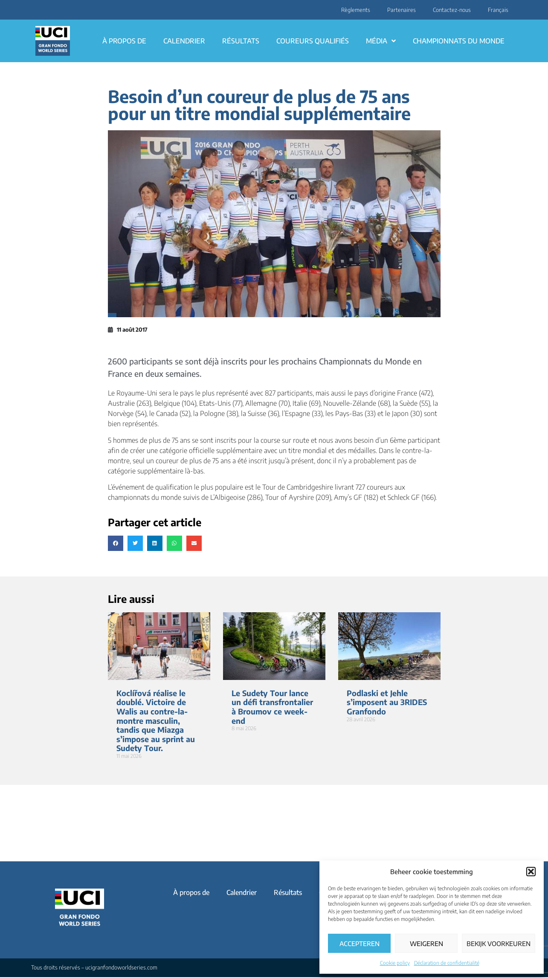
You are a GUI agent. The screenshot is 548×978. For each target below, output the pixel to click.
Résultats (240, 41)
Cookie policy (395, 963)
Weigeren (426, 943)
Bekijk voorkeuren (499, 943)
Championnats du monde (459, 41)
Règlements (355, 9)
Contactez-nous (452, 9)
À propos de (124, 41)
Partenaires (401, 9)
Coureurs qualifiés (312, 41)
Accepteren (359, 943)
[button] (531, 871)
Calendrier (184, 41)
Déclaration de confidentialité (446, 963)
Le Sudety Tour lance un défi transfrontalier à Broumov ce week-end (272, 707)
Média (381, 41)
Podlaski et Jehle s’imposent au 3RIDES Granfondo (387, 702)
